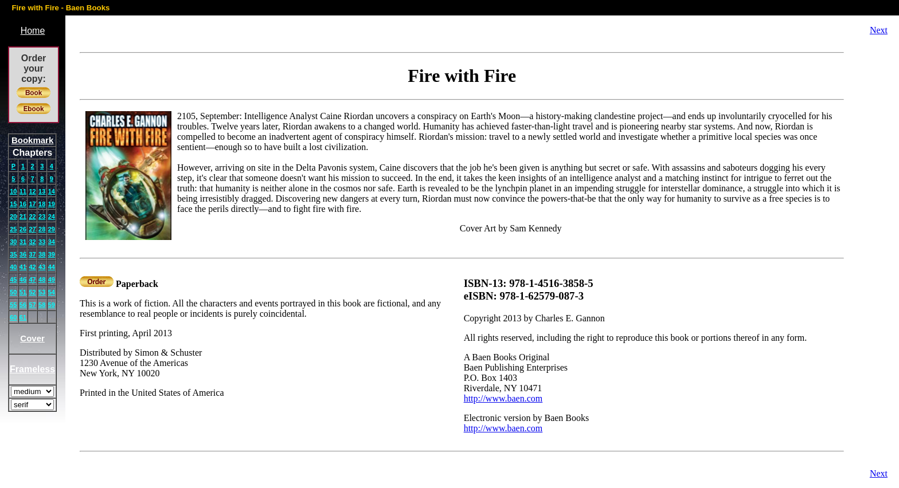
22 (32, 216)
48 (41, 279)
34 (51, 241)
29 (51, 229)
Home (33, 31)
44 (51, 266)
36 (22, 254)
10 (13, 191)
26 (22, 229)
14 (51, 191)
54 (51, 292)
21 (22, 216)
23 (41, 216)
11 (22, 191)
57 (32, 304)
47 (32, 279)
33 (41, 241)
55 (13, 304)
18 (41, 203)
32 (32, 241)
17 (32, 203)
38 (41, 254)
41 (22, 266)
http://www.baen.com (503, 398)
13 (41, 191)
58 (41, 304)
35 (13, 254)
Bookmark (32, 140)
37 (32, 254)
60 (13, 317)
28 (41, 229)
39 (51, 254)
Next (879, 30)
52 (32, 292)
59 (51, 304)
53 (41, 292)
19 (51, 203)
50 (13, 292)
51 (22, 292)
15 (13, 203)
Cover (32, 338)
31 (22, 241)
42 (32, 266)
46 (22, 279)
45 (13, 279)
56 (22, 304)
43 (41, 266)
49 (51, 279)
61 (22, 317)
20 (13, 216)
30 (13, 241)
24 (51, 216)
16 (22, 203)
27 (32, 229)
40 (13, 266)
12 (32, 191)
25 (13, 229)
